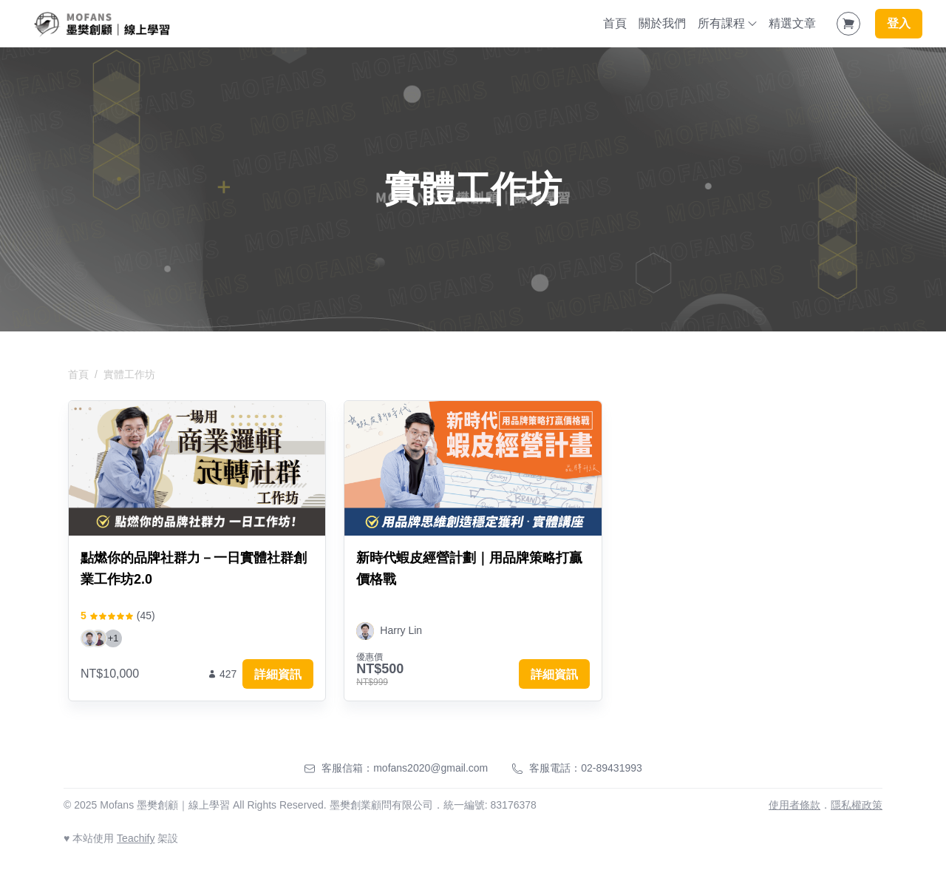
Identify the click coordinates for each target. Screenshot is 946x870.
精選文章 (792, 23)
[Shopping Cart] (848, 24)
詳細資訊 (278, 674)
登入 (899, 23)
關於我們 (662, 23)
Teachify (135, 838)
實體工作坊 (129, 374)
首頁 (615, 23)
